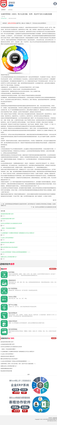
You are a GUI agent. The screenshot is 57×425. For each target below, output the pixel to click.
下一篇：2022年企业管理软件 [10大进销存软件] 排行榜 (43, 207)
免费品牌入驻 (53, 268)
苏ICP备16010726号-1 (52, 420)
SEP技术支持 (4, 18)
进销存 (3, 9)
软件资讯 (10, 9)
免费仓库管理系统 (12, 23)
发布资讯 (54, 338)
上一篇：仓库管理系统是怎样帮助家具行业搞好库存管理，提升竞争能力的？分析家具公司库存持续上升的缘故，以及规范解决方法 (28, 204)
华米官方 (50, 417)
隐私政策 (55, 417)
